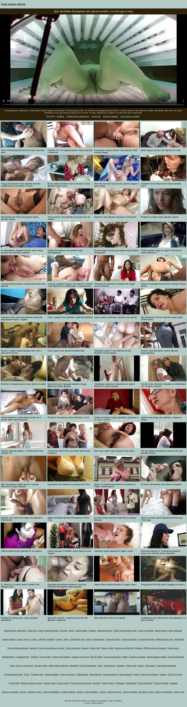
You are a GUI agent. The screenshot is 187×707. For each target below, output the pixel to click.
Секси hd (96, 116)
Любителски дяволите (78, 116)
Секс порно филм (13, 4)
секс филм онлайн (130, 116)
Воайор (60, 116)
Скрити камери (110, 116)
